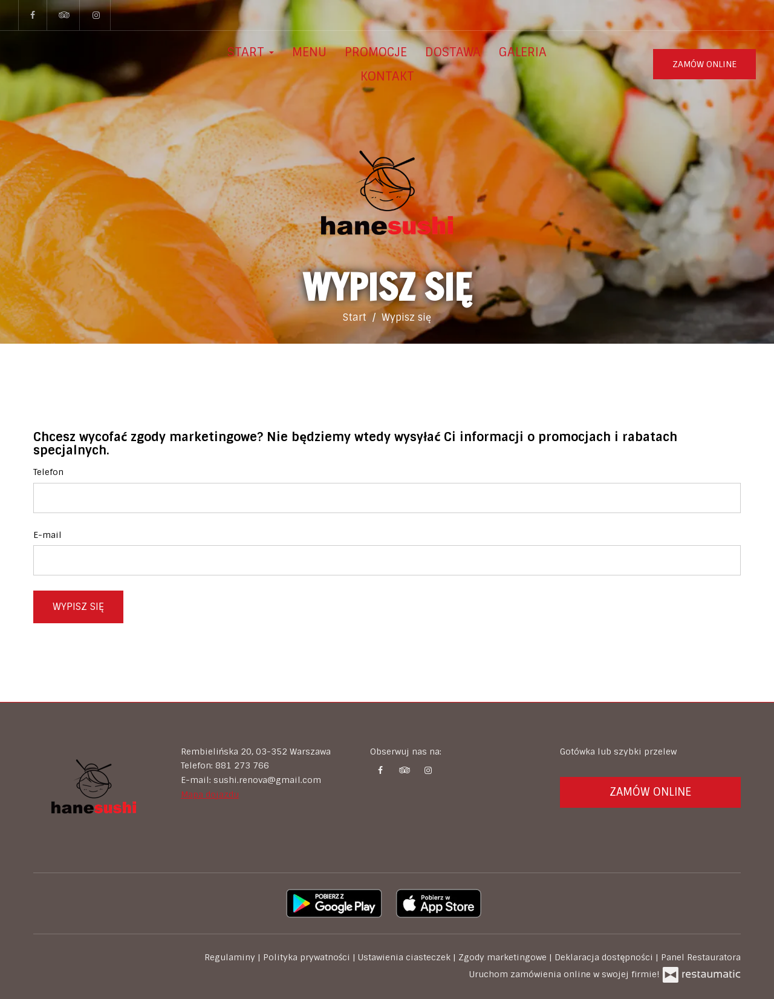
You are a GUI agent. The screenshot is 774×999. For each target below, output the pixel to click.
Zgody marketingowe (503, 957)
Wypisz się (78, 606)
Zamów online (704, 64)
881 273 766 (242, 765)
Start (250, 52)
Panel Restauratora (701, 957)
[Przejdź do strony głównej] (387, 194)
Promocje (376, 52)
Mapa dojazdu (210, 794)
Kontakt (387, 76)
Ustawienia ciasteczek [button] (405, 957)
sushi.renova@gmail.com (267, 780)
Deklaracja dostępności (604, 957)
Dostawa (453, 52)
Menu (309, 52)
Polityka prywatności (308, 957)
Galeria (523, 52)
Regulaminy (231, 957)
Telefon (48, 472)
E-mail (47, 534)
